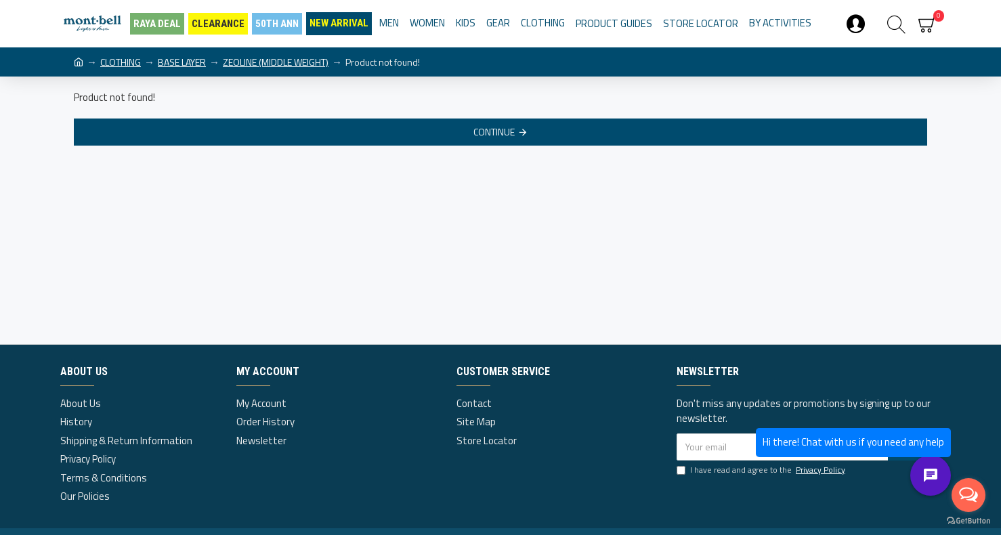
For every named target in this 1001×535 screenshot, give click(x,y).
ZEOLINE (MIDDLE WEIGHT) (275, 62)
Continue (494, 132)
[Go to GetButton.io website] (968, 521)
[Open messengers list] (968, 495)
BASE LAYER (182, 62)
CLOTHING (120, 62)
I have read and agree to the (762, 470)
